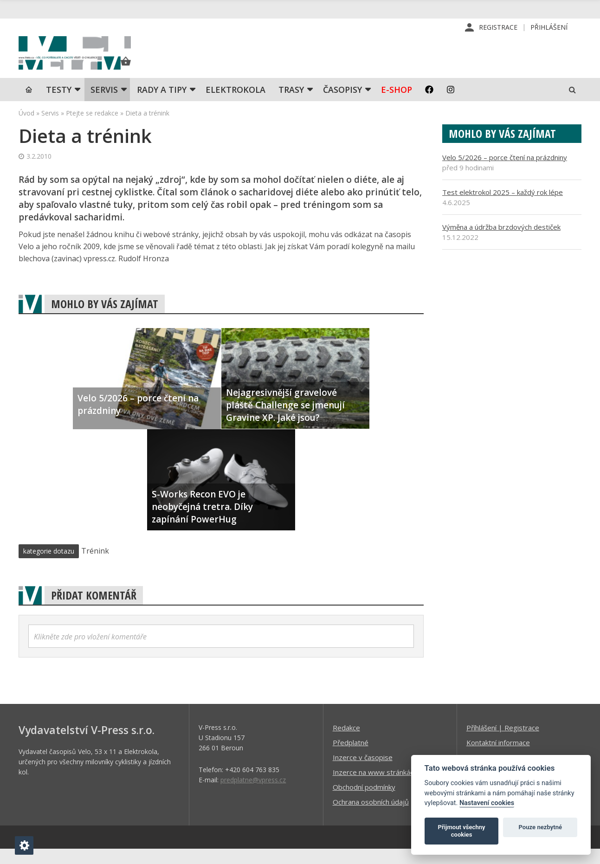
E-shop (396, 104)
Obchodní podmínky (364, 801)
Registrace (498, 27)
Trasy (291, 104)
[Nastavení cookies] (24, 845)
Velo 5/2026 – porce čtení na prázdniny (504, 172)
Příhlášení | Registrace (502, 742)
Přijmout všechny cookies (461, 831)
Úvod (26, 127)
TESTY (58, 104)
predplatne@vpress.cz (253, 794)
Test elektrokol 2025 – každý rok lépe (502, 207)
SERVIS (104, 104)
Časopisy (342, 104)
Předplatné (350, 757)
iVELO (97, 60)
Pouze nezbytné (540, 827)
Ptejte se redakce (92, 127)
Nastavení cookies (486, 803)
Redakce (346, 742)
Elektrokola (235, 104)
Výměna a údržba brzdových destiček (501, 241)
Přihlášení (549, 27)
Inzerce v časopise (363, 772)
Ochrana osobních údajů (371, 816)
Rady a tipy (162, 104)
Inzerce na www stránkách (375, 787)
